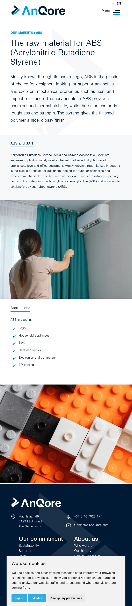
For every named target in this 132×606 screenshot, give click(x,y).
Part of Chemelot (87, 556)
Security (25, 550)
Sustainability (29, 545)
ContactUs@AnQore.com (91, 525)
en (119, 3)
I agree (19, 598)
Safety (23, 556)
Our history (82, 550)
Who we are (83, 545)
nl (113, 3)
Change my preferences (66, 598)
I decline (37, 598)
